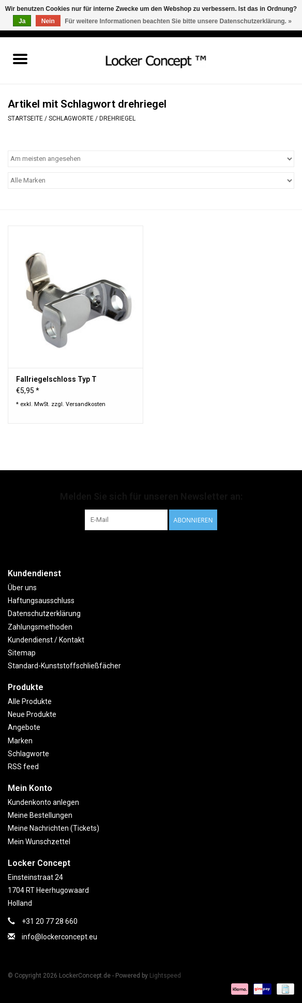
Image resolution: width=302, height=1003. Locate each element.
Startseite (25, 118)
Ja (22, 21)
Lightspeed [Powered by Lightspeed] (165, 975)
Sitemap (22, 653)
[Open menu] (20, 58)
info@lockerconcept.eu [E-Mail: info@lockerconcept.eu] (59, 937)
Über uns (22, 587)
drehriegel (117, 118)
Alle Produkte (30, 701)
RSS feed (23, 766)
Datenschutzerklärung (44, 613)
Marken (20, 741)
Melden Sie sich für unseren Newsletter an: (151, 496)
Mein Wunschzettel (39, 841)
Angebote (24, 727)
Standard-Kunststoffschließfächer (64, 666)
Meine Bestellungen (40, 815)
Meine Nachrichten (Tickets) (53, 828)
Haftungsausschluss (41, 600)
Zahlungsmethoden (40, 627)
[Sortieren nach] (151, 159)
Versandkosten (85, 404)
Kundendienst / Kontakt (46, 640)
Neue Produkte (32, 714)
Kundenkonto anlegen (43, 802)
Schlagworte (71, 118)
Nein (48, 21)
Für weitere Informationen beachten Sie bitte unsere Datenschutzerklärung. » (178, 21)
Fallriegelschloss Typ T (56, 379)
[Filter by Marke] (151, 180)
